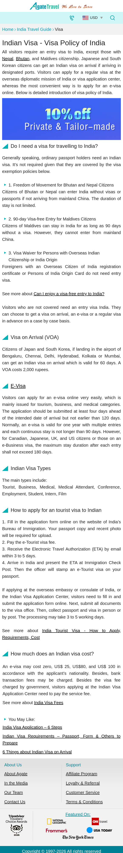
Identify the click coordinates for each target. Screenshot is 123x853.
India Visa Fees (48, 702)
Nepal (7, 58)
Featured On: (78, 827)
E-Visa (18, 386)
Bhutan (22, 58)
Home (7, 29)
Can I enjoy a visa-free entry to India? (69, 293)
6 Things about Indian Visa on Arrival (37, 752)
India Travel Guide (34, 29)
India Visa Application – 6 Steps (32, 727)
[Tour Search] (112, 18)
